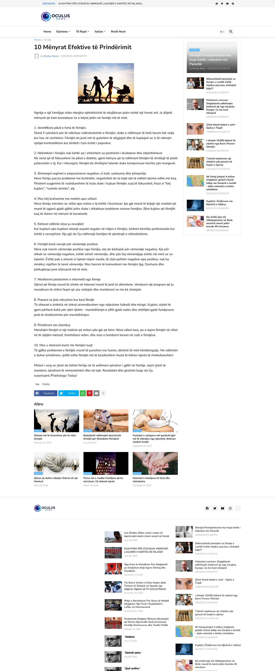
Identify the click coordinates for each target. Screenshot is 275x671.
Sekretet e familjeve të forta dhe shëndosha (151, 480)
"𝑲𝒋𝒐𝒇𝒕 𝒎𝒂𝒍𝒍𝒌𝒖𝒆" (132, 668)
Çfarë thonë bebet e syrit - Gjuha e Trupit (221, 126)
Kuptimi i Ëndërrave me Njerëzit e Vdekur (219, 203)
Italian (99, 32)
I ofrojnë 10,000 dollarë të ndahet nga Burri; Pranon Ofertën (221, 143)
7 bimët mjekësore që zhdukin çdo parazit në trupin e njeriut (219, 162)
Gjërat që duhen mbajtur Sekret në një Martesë (56, 480)
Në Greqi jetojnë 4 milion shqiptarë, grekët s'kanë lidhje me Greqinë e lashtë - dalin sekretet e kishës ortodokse (221, 183)
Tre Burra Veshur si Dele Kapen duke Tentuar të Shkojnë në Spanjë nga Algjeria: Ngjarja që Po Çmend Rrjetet (145, 586)
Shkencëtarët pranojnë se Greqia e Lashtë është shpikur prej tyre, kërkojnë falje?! (221, 83)
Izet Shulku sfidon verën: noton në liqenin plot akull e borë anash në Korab (146, 534)
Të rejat (81, 32)
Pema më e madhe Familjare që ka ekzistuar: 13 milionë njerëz (103, 480)
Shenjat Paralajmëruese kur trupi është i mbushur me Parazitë (217, 529)
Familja (47, 40)
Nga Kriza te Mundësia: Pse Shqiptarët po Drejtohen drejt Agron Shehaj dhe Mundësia (145, 567)
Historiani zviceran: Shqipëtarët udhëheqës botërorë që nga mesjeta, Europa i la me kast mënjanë (220, 107)
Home (47, 32)
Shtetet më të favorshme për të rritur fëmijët (55, 437)
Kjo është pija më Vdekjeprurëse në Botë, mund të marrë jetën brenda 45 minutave (219, 221)
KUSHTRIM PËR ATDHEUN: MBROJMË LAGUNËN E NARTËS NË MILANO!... (101, 3)
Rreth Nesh (118, 32)
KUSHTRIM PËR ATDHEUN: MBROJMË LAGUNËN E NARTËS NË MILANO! (146, 550)
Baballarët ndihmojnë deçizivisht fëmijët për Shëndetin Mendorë (102, 437)
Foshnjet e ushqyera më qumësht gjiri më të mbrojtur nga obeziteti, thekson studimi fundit (154, 438)
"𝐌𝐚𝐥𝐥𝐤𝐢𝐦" (129, 637)
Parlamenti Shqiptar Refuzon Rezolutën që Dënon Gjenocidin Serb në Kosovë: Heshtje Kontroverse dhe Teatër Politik (146, 622)
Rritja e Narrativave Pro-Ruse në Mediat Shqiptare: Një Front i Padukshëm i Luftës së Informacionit (146, 604)
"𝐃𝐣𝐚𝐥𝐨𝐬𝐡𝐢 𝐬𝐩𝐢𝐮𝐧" (133, 652)
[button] (222, 32)
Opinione (62, 32)
